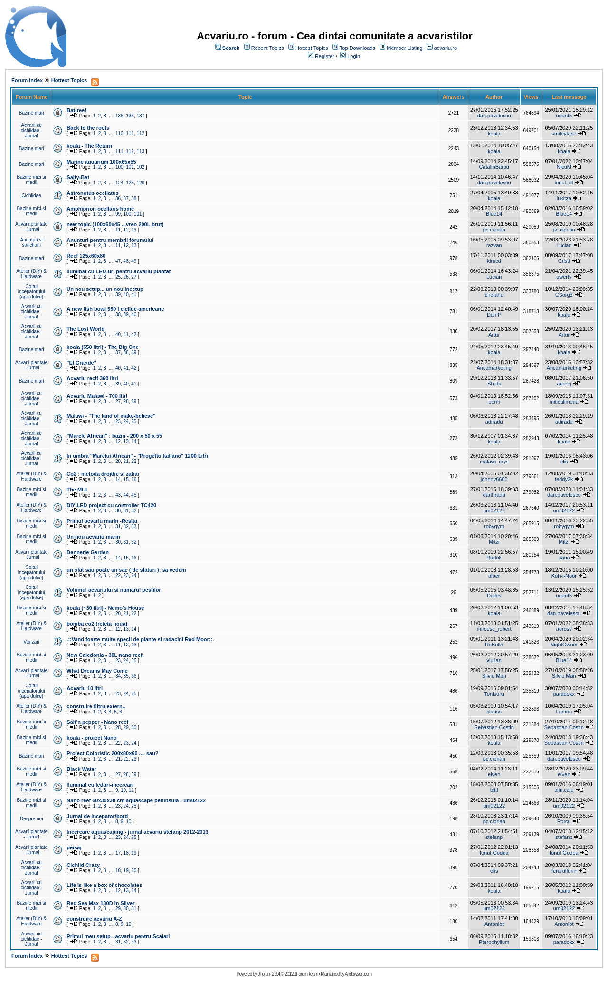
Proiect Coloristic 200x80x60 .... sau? (112, 753)
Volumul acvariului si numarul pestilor (113, 590)
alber (494, 575)
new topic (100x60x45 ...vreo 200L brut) (114, 224)
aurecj (564, 383)
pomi (494, 401)
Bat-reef (76, 110)
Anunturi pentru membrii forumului (109, 240)
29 (133, 401)
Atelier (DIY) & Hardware (31, 274)
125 (130, 182)
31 (126, 510)
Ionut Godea (494, 853)
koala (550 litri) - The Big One (102, 347)
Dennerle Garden (87, 552)
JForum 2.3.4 (268, 974)
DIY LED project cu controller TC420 (111, 505)
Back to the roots (87, 128)
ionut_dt (564, 182)
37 (126, 198)
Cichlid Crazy (83, 865)
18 (126, 853)
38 (133, 198)
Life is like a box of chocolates (104, 885)
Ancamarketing (494, 368)
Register (324, 56)
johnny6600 (494, 479)
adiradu (494, 421)
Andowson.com (358, 974)
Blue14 (494, 214)
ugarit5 (564, 115)
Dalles (494, 595)
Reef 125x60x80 (85, 256)
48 (126, 261)
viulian (494, 660)
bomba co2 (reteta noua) (96, 623)
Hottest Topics (311, 48)
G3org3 (564, 295)
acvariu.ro (445, 48)
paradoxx (564, 694)
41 (133, 294)
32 (133, 510)
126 (140, 182)
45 (133, 495)
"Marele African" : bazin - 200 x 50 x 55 (114, 436)
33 (133, 526)
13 (133, 229)
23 (118, 421)
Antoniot (494, 924)
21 (126, 461)
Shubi (494, 383)
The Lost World (85, 329)
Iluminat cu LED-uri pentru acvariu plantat (118, 271)
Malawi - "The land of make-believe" (110, 416)
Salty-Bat (77, 177)
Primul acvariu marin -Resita (101, 521)
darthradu (494, 495)
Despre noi (31, 818)
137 (140, 115)
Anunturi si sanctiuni (31, 242)
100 (119, 167)
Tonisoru (494, 694)
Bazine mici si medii (31, 179)
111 (130, 133)
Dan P (494, 315)
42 (133, 334)
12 (126, 229)
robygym (494, 526)
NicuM (564, 167)
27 (133, 276)
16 (133, 479)
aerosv (564, 629)
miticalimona (564, 401)
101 (130, 167)
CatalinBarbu (494, 167)
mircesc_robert (494, 629)
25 (118, 276)
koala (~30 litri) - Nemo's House (105, 608)
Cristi (564, 261)
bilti (494, 790)
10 (123, 790)
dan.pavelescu (494, 115)
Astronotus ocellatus (92, 193)
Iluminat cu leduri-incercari (99, 785)
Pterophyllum (494, 942)
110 (119, 133)
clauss (494, 711)
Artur (494, 334)
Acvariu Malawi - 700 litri (96, 396)
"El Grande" (81, 363)
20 (118, 461)
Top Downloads (357, 48)
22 (133, 461)
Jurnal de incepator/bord (97, 816)
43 (118, 495)
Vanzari (31, 642)
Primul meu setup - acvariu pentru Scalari (118, 936)
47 (118, 261)
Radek (494, 557)
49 (133, 261)
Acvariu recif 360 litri (92, 378)
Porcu (564, 821)
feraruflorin (564, 871)
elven (494, 774)
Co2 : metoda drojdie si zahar (102, 474)
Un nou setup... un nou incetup (104, 289)
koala (494, 133)
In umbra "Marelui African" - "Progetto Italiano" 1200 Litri (137, 456)
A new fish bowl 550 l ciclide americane (115, 309)
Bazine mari (31, 113)
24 (126, 421)
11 (118, 229)
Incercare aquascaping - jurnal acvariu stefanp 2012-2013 (137, 832)
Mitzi (494, 542)
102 (140, 167)
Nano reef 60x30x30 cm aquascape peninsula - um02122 (136, 800)
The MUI (76, 489)
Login (353, 56)
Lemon (564, 711)
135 (119, 115)
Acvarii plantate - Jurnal (31, 226)
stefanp (494, 837)
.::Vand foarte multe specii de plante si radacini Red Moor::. (140, 639)
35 (126, 676)
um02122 (494, 510)
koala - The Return (89, 146)
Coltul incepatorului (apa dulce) (31, 291)
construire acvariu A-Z (94, 919)
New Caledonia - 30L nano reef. (104, 655)
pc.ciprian (494, 229)
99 (118, 214)
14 (133, 441)
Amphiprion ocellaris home (100, 209)
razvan (494, 245)
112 (140, 133)
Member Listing (404, 48)
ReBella (494, 644)
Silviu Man (494, 676)
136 (130, 115)
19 (133, 853)
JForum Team (306, 974)
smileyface (563, 133)
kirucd (494, 261)
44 (126, 495)
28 (126, 401)
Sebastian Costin (494, 727)
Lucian (563, 245)
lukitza (564, 198)
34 (118, 676)
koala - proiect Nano (91, 738)
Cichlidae (31, 195)
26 (126, 276)
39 (118, 294)
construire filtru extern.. (95, 706)
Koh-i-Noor (564, 575)
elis (564, 461)
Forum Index (27, 80)
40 (126, 294)
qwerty (563, 276)
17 (118, 853)
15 (126, 479)
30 (118, 510)
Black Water (81, 769)
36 (118, 198)
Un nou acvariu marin (93, 536)
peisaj (73, 847)
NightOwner (564, 644)
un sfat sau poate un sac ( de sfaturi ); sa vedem (126, 570)
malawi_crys (494, 461)
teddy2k (564, 479)
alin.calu (563, 790)
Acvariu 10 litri (84, 688)
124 (119, 182)
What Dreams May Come (96, 671)
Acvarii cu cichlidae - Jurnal (31, 130)
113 (140, 151)
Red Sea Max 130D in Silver (100, 903)
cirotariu (494, 295)
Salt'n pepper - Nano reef (97, 722)
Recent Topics (267, 48)
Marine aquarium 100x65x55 (101, 161)
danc (564, 557)
